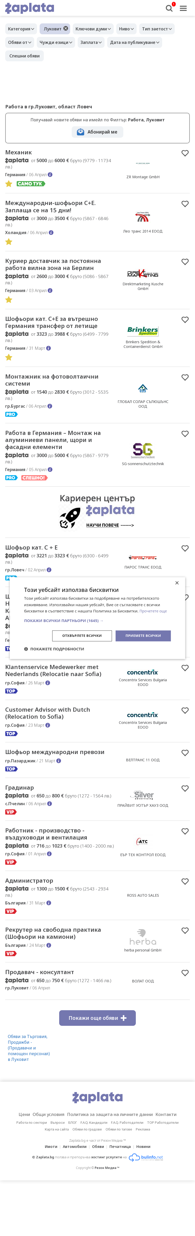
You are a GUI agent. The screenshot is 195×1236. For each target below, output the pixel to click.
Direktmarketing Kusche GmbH (143, 293)
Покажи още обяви (97, 1061)
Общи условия (43, 1158)
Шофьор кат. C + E (35, 564)
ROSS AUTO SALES (143, 928)
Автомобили (73, 1190)
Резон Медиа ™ (107, 1211)
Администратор (32, 913)
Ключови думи (95, 29)
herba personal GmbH (142, 988)
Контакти (174, 1158)
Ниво (131, 29)
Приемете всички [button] (142, 635)
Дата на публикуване (141, 42)
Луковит (55, 29)
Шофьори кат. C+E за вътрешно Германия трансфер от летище (58, 334)
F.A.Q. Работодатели (127, 1166)
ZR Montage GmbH (143, 177)
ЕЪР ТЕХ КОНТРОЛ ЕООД (143, 887)
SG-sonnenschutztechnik (143, 479)
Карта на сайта (57, 1173)
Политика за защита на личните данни (111, 1158)
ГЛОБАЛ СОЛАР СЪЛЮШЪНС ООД (143, 417)
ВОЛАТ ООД (143, 1024)
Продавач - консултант (44, 1015)
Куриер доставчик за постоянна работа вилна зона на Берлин (56, 271)
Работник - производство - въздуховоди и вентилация (52, 866)
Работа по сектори (31, 1166)
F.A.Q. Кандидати (94, 1166)
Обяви (98, 1190)
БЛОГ (72, 1166)
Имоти (48, 1190)
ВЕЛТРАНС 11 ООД (143, 786)
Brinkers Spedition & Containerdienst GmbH (143, 356)
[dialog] (97, 618)
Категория (20, 29)
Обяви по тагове (119, 1173)
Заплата (95, 42)
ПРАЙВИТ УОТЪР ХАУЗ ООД (142, 836)
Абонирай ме (102, 132)
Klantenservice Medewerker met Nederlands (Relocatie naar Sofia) (59, 690)
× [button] (177, 583)
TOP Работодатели (163, 1166)
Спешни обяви (24, 56)
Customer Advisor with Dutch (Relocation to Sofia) (53, 734)
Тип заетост (164, 29)
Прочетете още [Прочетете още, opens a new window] (154, 610)
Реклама (143, 1173)
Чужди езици (58, 42)
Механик (20, 152)
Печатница (121, 1190)
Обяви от (19, 42)
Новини (146, 1190)
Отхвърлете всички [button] (78, 635)
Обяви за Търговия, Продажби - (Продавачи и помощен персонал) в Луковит (29, 1091)
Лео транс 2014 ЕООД (143, 232)
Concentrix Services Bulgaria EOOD (143, 703)
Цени (15, 1158)
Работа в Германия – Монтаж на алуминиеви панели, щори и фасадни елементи (56, 454)
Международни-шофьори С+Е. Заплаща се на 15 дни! (57, 207)
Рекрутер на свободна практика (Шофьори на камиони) (44, 971)
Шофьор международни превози (47, 778)
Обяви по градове (87, 1173)
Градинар (21, 818)
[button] (97, 620)
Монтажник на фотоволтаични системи (58, 393)
